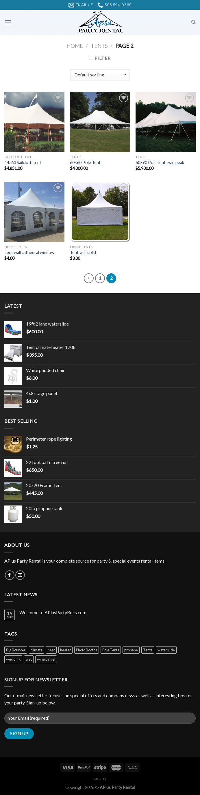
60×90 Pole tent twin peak (160, 162)
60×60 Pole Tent (85, 162)
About (99, 779)
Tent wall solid (83, 252)
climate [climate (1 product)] (36, 650)
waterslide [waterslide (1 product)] (166, 650)
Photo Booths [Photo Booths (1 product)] (86, 650)
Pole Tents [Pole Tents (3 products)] (110, 650)
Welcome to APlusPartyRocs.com (52, 612)
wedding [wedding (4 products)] (13, 659)
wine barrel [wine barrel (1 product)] (46, 659)
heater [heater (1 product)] (65, 650)
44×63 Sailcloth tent (22, 162)
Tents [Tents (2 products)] (147, 650)
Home (74, 46)
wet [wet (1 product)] (29, 659)
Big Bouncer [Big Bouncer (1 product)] (15, 650)
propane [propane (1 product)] (131, 650)
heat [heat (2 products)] (51, 650)
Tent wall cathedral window (29, 252)
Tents (99, 46)
